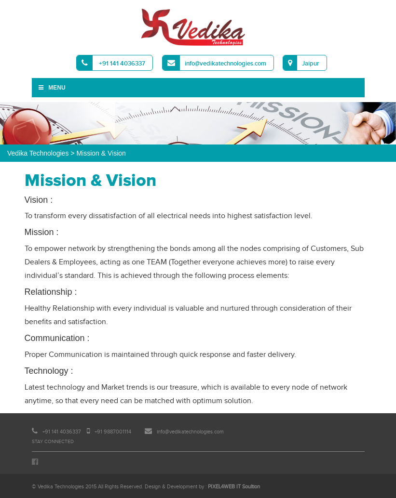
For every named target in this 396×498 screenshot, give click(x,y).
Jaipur (301, 62)
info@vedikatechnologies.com (214, 62)
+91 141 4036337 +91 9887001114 (81, 432)
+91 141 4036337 (111, 62)
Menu (52, 87)
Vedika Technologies (37, 153)
